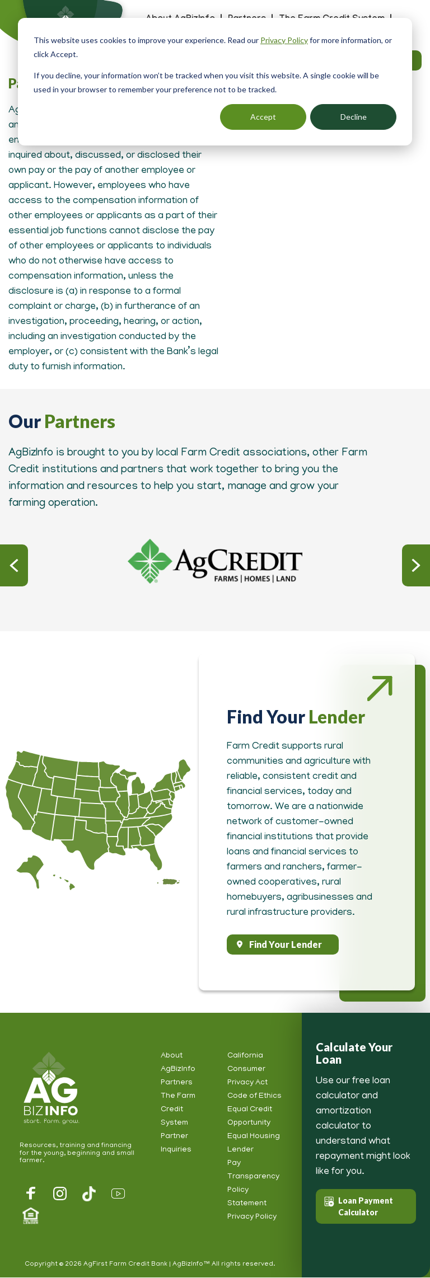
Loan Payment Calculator (365, 1206)
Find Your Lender (285, 944)
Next (416, 565)
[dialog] (215, 81)
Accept (263, 116)
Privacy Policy (284, 40)
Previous (14, 565)
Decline (353, 116)
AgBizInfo (49, 1089)
